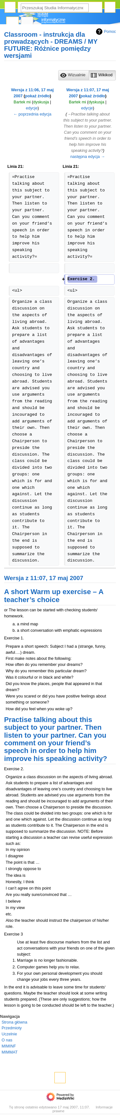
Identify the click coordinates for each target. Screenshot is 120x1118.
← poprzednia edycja (32, 114)
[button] (73, 75)
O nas (7, 1040)
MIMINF (9, 1046)
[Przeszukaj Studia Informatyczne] (55, 8)
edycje (32, 108)
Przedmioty (12, 1028)
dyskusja (41, 102)
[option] (73, 75)
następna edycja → (87, 156)
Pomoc (105, 31)
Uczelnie (9, 1034)
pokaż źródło (37, 96)
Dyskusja (27, 22)
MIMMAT (10, 1052)
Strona (12, 22)
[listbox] (87, 75)
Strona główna (14, 1022)
